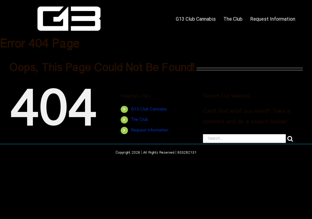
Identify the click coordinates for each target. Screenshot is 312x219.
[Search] (290, 138)
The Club (139, 120)
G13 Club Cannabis (149, 109)
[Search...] (244, 138)
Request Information (149, 130)
